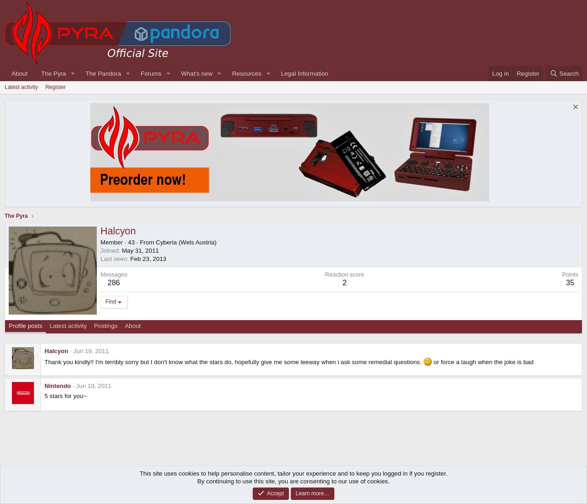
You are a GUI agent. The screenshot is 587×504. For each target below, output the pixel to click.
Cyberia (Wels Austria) (186, 242)
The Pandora (103, 73)
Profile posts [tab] (25, 325)
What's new (196, 73)
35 (570, 283)
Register (55, 87)
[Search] (564, 73)
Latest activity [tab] (68, 325)
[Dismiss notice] (574, 108)
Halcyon (56, 351)
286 (114, 283)
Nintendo (57, 385)
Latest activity (21, 87)
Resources (246, 73)
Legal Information (304, 73)
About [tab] (133, 325)
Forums (151, 73)
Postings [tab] (105, 325)
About (19, 73)
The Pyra (53, 73)
